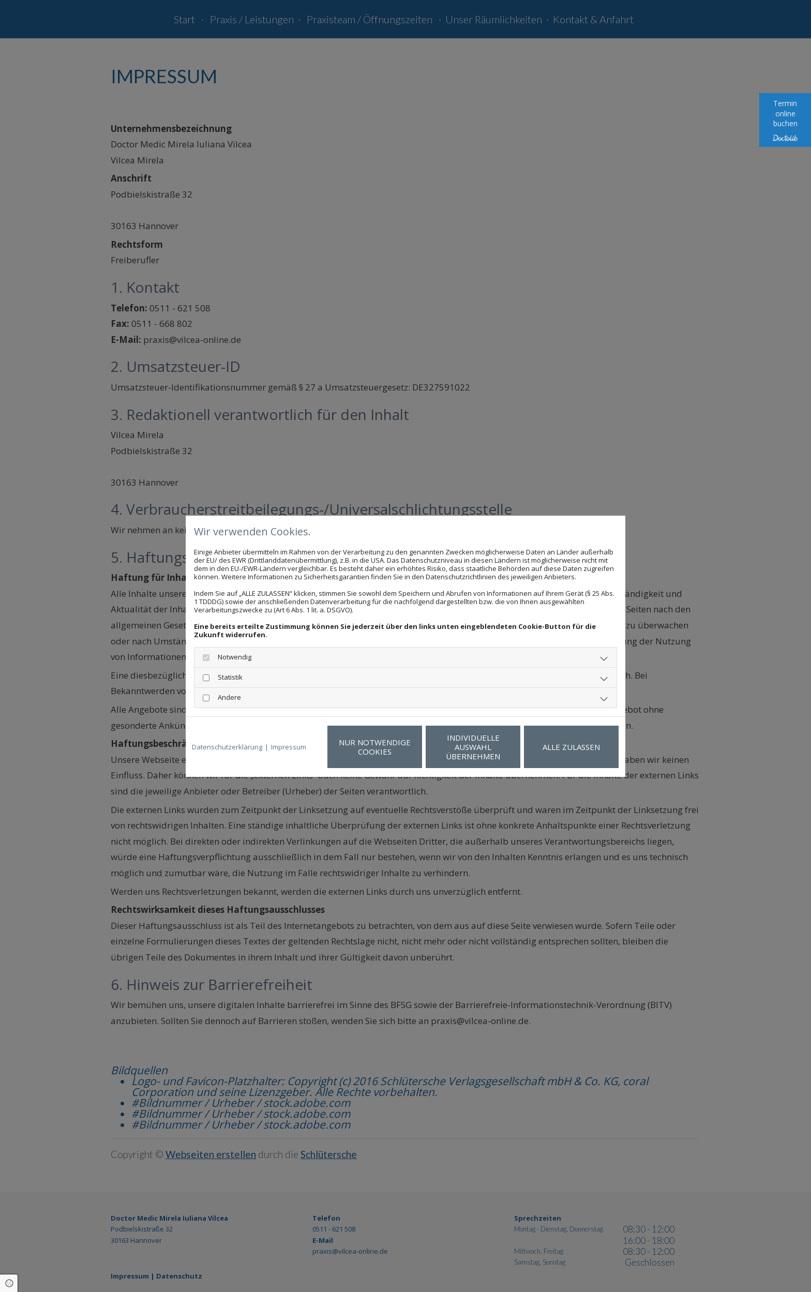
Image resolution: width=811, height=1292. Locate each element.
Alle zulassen (571, 747)
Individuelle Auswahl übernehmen (473, 746)
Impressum (288, 747)
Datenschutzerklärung (227, 747)
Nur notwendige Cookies (375, 747)
